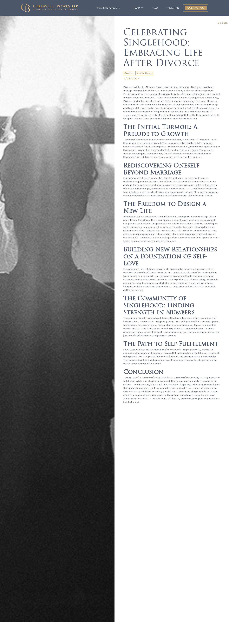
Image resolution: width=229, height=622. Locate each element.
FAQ (155, 8)
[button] (108, 8)
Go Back (223, 23)
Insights (173, 8)
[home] (49, 7)
